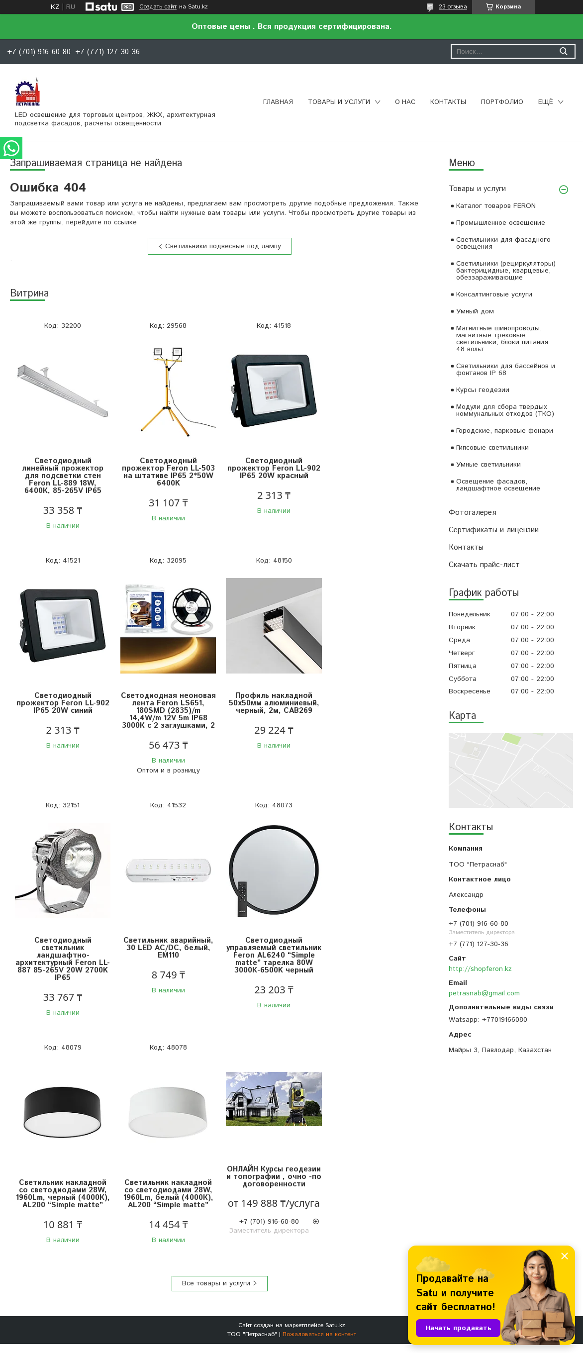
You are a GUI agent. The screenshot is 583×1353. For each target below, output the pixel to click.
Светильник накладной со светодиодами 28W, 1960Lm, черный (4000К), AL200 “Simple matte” (167, 951)
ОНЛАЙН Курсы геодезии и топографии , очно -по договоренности (376, 934)
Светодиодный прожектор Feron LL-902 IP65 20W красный (271, 468)
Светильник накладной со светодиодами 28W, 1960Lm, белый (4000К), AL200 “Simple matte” (272, 951)
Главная (278, 102)
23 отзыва (453, 6)
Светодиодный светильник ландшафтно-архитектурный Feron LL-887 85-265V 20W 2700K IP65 (271, 714)
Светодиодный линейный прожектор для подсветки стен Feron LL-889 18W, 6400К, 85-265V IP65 (62, 475)
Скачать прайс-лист (484, 565)
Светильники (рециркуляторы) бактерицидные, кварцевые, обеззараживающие (506, 271)
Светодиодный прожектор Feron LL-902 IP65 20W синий (376, 468)
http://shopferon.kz (480, 969)
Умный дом (475, 311)
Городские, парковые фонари (504, 431)
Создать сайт (158, 6)
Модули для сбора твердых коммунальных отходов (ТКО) (505, 410)
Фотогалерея (472, 512)
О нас (405, 102)
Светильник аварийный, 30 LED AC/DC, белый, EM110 (376, 703)
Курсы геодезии (482, 390)
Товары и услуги (339, 102)
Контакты (448, 102)
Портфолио (502, 102)
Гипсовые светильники (492, 448)
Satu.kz (335, 1098)
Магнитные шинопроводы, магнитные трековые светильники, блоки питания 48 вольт (502, 338)
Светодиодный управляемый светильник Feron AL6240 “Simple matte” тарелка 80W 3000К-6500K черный (62, 959)
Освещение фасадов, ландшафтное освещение (498, 485)
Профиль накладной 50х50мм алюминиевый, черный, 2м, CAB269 (167, 703)
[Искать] (563, 51)
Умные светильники (488, 465)
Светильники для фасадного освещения (503, 243)
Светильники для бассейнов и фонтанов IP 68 (505, 369)
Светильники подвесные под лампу (223, 246)
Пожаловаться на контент (319, 1107)
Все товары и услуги (216, 1056)
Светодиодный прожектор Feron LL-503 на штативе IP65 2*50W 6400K (166, 472)
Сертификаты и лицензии (494, 530)
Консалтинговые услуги (494, 294)
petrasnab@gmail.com (484, 993)
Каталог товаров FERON (496, 206)
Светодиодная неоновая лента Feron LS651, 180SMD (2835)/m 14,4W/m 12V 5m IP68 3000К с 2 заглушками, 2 (62, 710)
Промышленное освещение (500, 223)
